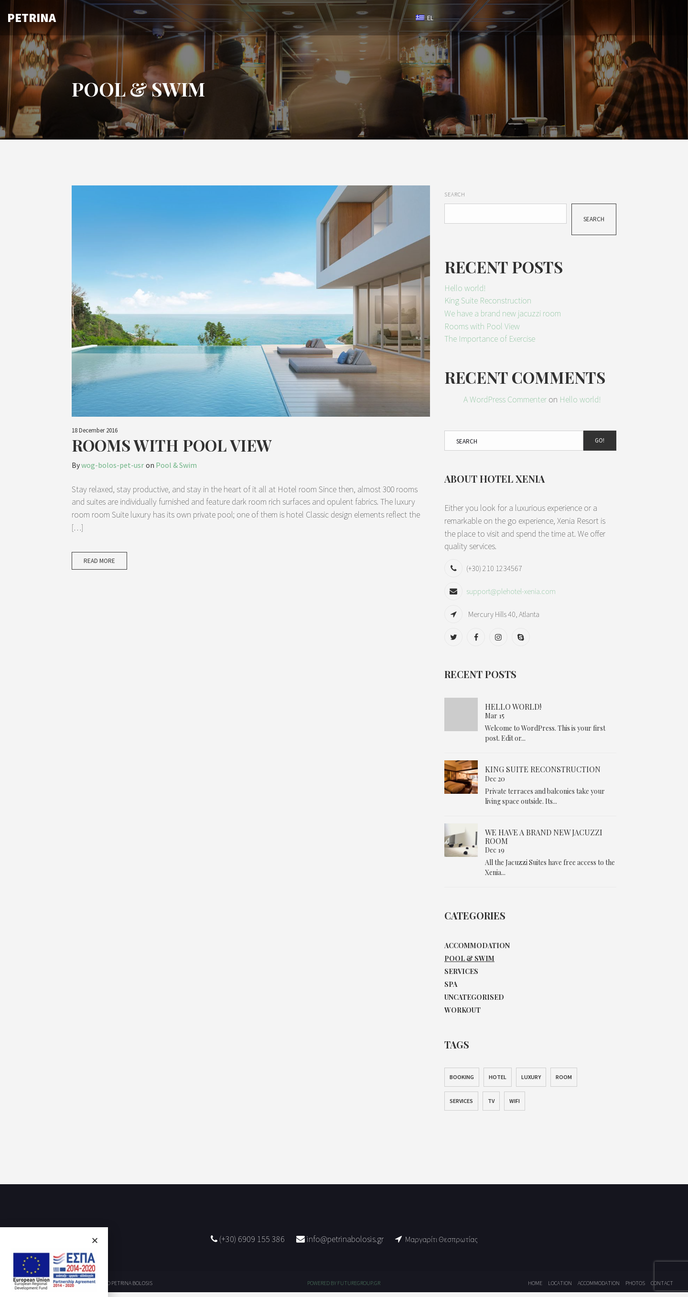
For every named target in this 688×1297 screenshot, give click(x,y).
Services (461, 974)
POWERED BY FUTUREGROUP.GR (343, 1287)
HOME (170, 17)
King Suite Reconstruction (489, 301)
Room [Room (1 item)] (564, 1081)
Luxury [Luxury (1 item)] (531, 1081)
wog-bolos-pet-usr (112, 465)
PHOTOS (339, 17)
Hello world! (465, 288)
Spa (450, 987)
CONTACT (387, 17)
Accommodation (477, 947)
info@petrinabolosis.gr (344, 1243)
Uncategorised (474, 1000)
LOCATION (290, 17)
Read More (99, 561)
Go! (599, 441)
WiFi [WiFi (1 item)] (514, 1105)
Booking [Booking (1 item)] (462, 1081)
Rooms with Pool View (172, 444)
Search (454, 194)
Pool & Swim (176, 465)
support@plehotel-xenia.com (511, 593)
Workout (462, 1014)
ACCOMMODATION (227, 17)
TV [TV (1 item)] (491, 1105)
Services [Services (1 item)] (461, 1105)
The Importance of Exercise (490, 340)
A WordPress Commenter (505, 400)
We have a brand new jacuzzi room (503, 314)
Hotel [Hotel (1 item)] (497, 1081)
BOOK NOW (468, 17)
